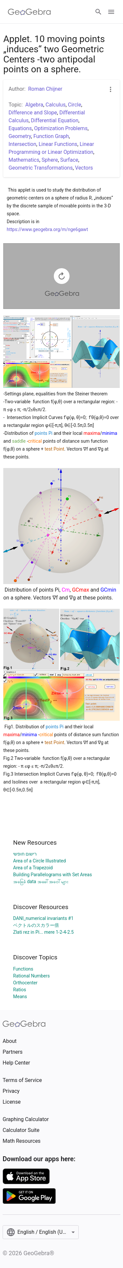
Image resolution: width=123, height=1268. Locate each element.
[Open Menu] (111, 12)
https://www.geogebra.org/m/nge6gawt (47, 229)
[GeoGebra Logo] (29, 12)
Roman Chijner (45, 89)
